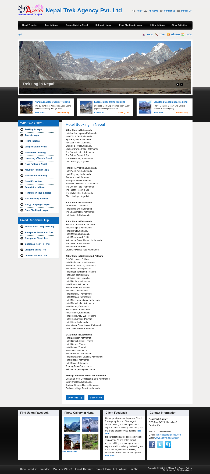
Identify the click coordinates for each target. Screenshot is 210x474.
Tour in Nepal (51, 25)
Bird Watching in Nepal (36, 198)
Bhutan (175, 34)
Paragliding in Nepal (35, 187)
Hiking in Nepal (157, 25)
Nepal (150, 34)
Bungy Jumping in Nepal (37, 204)
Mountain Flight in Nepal (37, 170)
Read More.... (41, 112)
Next (181, 84)
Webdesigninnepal (184, 470)
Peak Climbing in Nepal (130, 25)
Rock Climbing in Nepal (36, 210)
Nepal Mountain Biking (36, 175)
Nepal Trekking (29, 25)
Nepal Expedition (33, 181)
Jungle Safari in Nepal (77, 25)
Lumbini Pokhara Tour (36, 255)
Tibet (162, 34)
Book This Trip (75, 398)
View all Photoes (69, 451)
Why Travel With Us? (62, 469)
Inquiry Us (186, 11)
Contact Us (169, 11)
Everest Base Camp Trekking (39, 226)
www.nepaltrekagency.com (166, 438)
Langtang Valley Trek (35, 250)
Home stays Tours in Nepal (38, 158)
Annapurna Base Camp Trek (39, 232)
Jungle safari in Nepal (36, 147)
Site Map (134, 469)
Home (140, 11)
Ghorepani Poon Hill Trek (37, 244)
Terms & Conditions (84, 469)
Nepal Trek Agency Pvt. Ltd (84, 10)
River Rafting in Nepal (36, 164)
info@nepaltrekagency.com (168, 435)
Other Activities (179, 25)
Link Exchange (120, 469)
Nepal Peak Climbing (35, 152)
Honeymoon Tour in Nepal (38, 193)
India (189, 34)
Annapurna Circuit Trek (36, 238)
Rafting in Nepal (103, 25)
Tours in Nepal (32, 135)
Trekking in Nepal (33, 129)
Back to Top (96, 398)
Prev (177, 84)
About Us (153, 11)
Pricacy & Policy (103, 469)
